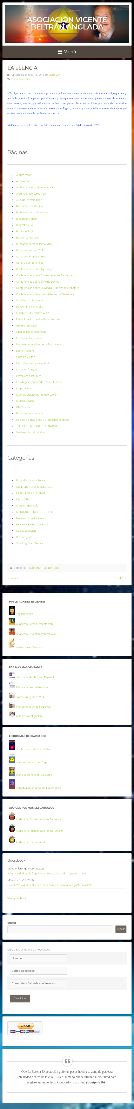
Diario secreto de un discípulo (34, 774)
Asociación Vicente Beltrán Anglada (67, 23)
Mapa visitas (24, 388)
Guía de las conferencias (31, 331)
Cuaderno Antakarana (29, 300)
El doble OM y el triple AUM (32, 313)
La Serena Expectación (30, 338)
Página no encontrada (29, 413)
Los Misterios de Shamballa (33, 749)
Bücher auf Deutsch (28, 237)
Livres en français (27, 369)
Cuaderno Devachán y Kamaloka (36, 634)
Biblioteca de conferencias (32, 212)
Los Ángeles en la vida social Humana (39, 382)
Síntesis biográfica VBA (30, 697)
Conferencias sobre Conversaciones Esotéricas (45, 275)
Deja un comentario (20, 79)
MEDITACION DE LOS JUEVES (34, 511)
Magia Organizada (27, 505)
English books (24, 614)
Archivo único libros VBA (31, 193)
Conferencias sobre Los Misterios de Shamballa (45, 294)
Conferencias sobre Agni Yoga (34, 269)
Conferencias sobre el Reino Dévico (37, 281)
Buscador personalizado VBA (34, 244)
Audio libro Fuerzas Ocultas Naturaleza (39, 830)
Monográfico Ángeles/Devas (33, 706)
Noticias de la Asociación (31, 518)
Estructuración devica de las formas (38, 319)
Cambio (15, 578)
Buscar (11, 922)
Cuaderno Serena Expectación (34, 623)
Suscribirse (20, 998)
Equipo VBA (54, 75)
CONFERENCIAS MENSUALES (34, 486)
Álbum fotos (23, 174)
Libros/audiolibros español (32, 363)
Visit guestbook (16, 898)
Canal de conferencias (29, 262)
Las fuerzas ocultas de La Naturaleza (38, 344)
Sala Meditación (26, 530)
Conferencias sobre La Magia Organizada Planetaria (48, 287)
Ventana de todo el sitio (30, 432)
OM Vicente (23, 407)
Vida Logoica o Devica (29, 543)
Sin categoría (24, 537)
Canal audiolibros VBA (29, 250)
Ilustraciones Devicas (29, 647)
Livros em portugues (28, 375)
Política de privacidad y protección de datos (42, 419)
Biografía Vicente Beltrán (31, 480)
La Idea (119, 578)
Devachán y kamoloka (29, 306)
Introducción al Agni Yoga (31, 762)
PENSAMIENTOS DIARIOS (32, 524)
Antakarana (23, 181)
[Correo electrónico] (38, 971)
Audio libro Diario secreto (31, 842)
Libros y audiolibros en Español (35, 677)
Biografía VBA (24, 225)
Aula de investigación (29, 199)
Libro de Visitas (25, 356)
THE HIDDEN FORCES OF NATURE (37, 426)
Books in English (26, 231)
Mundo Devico (25, 400)
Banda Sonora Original (29, 206)
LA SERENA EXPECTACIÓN (32, 493)
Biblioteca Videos (26, 218)
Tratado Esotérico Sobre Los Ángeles (38, 787)
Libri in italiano (25, 350)
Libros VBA (23, 499)
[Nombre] (38, 958)
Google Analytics (26, 325)
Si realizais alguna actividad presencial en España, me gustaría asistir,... (50, 885)
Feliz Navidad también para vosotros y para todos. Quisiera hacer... (48, 873)
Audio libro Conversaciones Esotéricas (39, 819)
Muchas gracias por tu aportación (37, 394)
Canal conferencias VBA (31, 256)
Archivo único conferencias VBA (35, 187)
